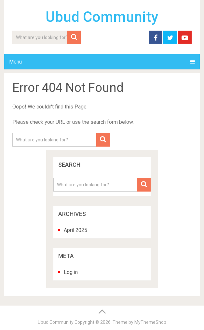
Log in (71, 272)
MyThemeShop (150, 322)
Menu (15, 62)
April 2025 (75, 230)
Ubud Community (102, 16)
